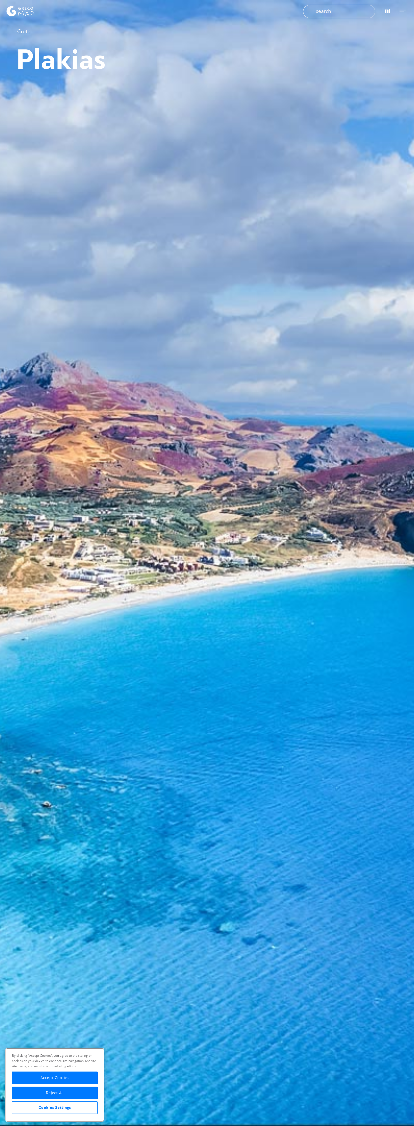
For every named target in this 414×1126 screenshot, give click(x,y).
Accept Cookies (54, 1078)
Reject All (55, 1093)
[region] (54, 1085)
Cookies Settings (55, 1107)
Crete (23, 31)
